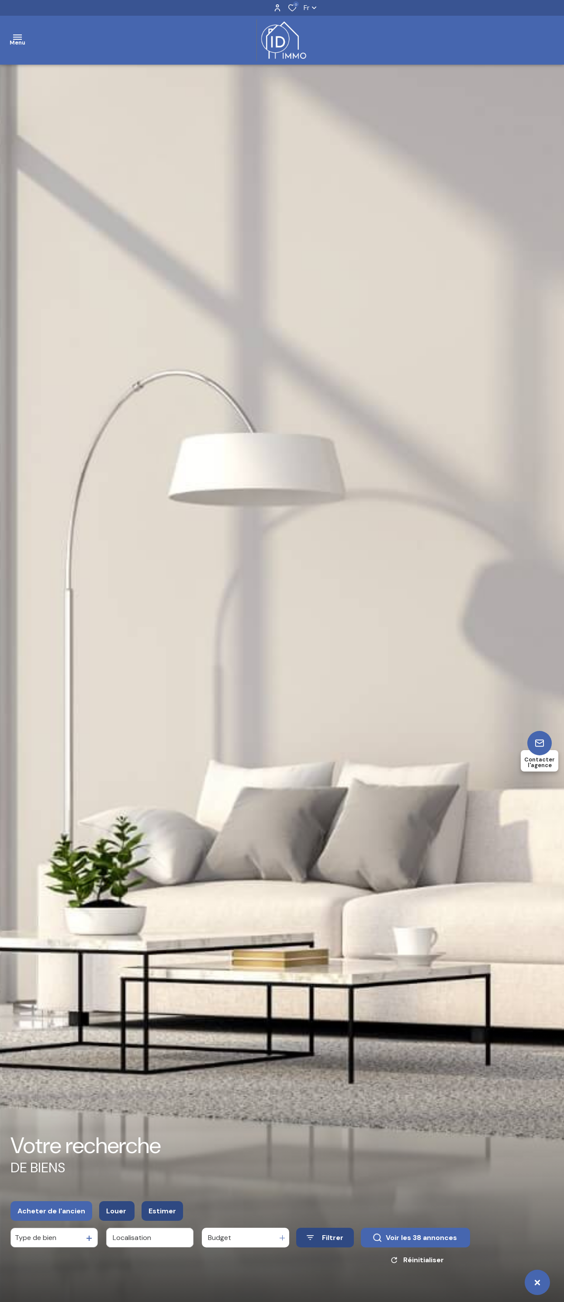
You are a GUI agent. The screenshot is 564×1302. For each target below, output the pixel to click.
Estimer (162, 1211)
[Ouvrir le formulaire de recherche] (325, 1238)
